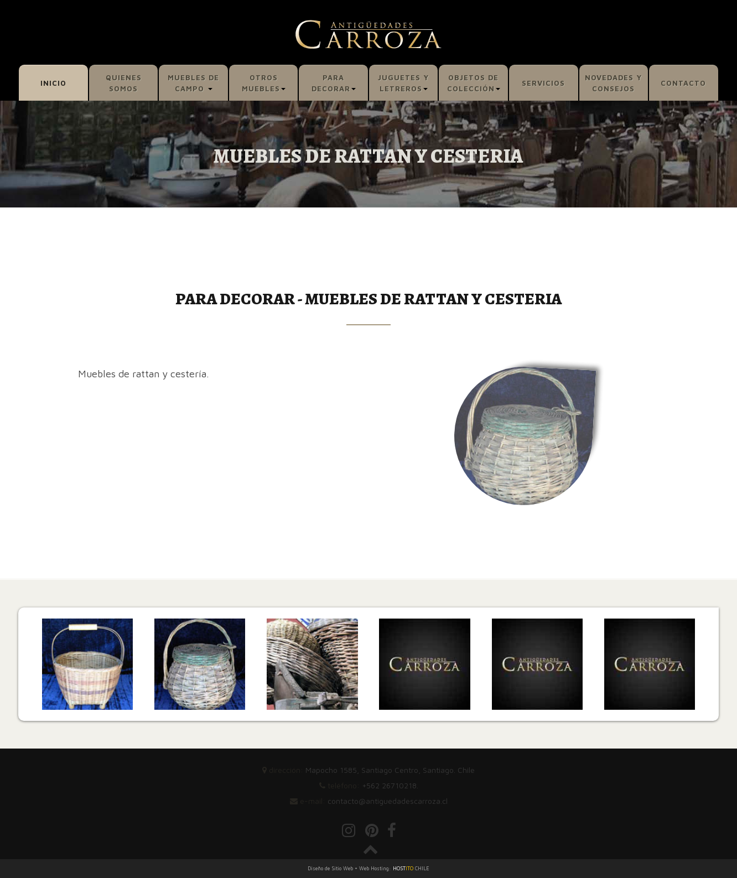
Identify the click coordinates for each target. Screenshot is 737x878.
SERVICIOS (543, 83)
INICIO (53, 83)
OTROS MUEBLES (264, 83)
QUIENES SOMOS (124, 83)
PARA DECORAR (334, 83)
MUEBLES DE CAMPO (193, 83)
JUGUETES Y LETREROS (403, 83)
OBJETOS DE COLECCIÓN (473, 83)
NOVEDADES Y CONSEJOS (613, 83)
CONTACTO (683, 83)
